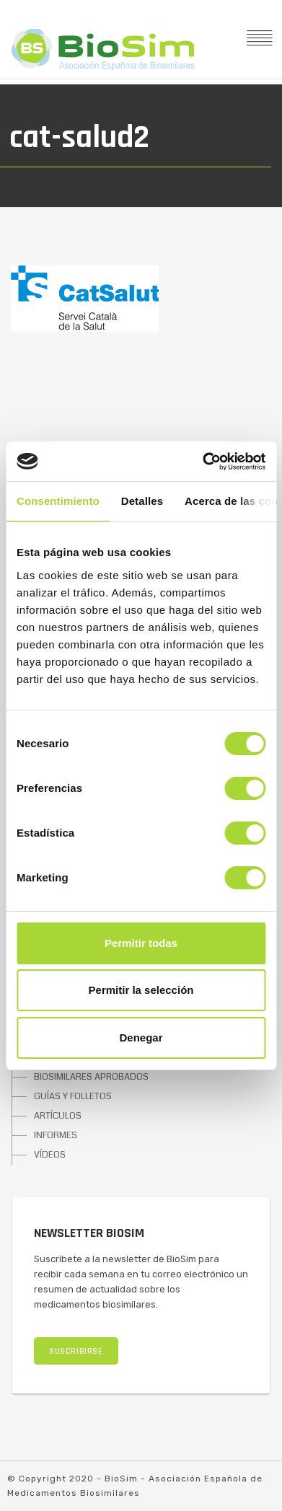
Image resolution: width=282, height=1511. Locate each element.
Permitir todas (141, 943)
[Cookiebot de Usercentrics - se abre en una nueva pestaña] (202, 461)
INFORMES (55, 1135)
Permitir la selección (141, 990)
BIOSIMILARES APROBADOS (91, 1076)
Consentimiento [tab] (58, 501)
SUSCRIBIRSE (76, 1351)
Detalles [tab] (142, 501)
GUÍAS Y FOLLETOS (73, 1096)
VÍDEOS (50, 1154)
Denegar (140, 1037)
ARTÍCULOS (57, 1115)
